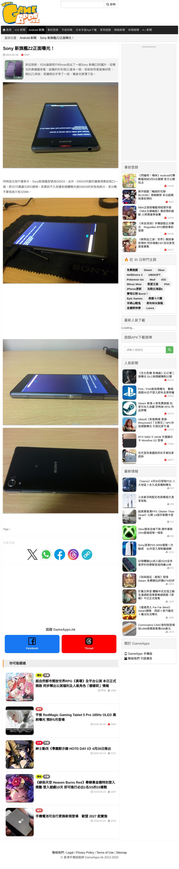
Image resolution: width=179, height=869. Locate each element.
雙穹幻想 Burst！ (137, 293)
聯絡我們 (58, 852)
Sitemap (121, 852)
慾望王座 (153, 284)
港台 (39, 675)
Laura (150, 308)
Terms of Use (105, 852)
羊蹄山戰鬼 (134, 303)
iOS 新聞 (20, 29)
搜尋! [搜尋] (111, 4)
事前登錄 (52, 29)
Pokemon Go (136, 279)
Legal (69, 852)
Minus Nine (134, 284)
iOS (163, 279)
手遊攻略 (66, 29)
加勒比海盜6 (155, 288)
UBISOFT (154, 274)
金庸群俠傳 (134, 308)
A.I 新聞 (147, 29)
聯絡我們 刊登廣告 (138, 658)
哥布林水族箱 (154, 303)
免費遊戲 (133, 270)
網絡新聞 (119, 29)
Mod (153, 279)
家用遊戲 (105, 29)
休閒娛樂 (133, 29)
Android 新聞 (36, 29)
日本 (39, 743)
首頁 (7, 29)
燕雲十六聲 (155, 298)
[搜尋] (82, 4)
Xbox (161, 270)
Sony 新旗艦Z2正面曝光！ (57, 37)
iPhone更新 (134, 288)
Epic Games (135, 298)
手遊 (46, 675)
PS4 (166, 284)
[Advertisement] (60, 312)
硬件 (39, 709)
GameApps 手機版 (138, 653)
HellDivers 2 (135, 274)
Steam (148, 270)
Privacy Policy (85, 852)
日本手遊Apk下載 (86, 29)
